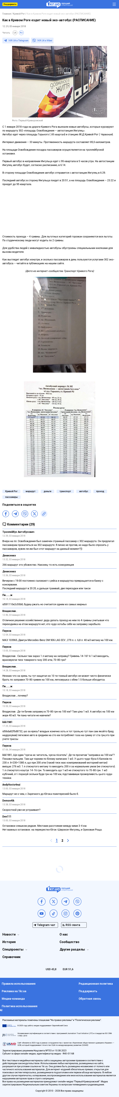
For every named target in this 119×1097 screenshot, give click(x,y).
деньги (47, 491)
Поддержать (10, 4)
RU (21, 32)
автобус (83, 491)
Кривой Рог (11, 491)
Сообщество (69, 942)
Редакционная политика (96, 983)
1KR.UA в (18, 40)
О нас (64, 934)
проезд (100, 491)
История (9, 942)
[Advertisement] (59, 208)
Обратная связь (90, 998)
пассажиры (11, 497)
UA (15, 32)
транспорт (65, 491)
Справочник (11, 957)
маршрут (31, 491)
